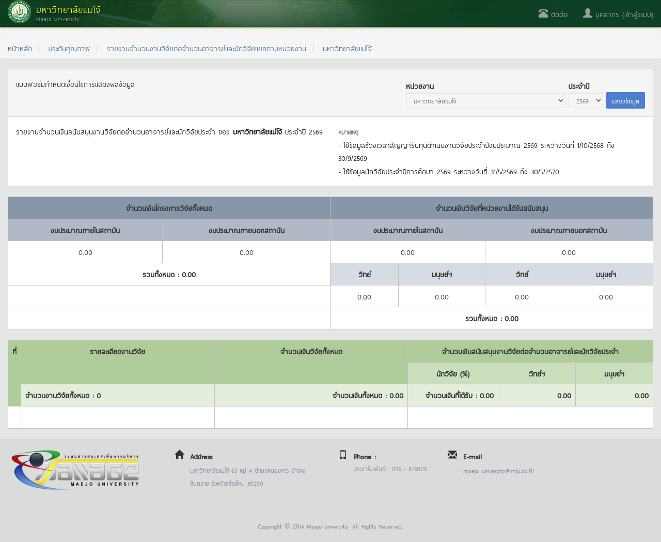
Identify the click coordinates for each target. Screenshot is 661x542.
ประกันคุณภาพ (69, 48)
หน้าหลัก (20, 48)
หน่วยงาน (420, 86)
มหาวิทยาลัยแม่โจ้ (347, 48)
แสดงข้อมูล (625, 100)
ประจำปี (579, 86)
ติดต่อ (553, 14)
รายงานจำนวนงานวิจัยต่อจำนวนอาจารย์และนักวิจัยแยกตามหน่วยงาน (206, 48)
